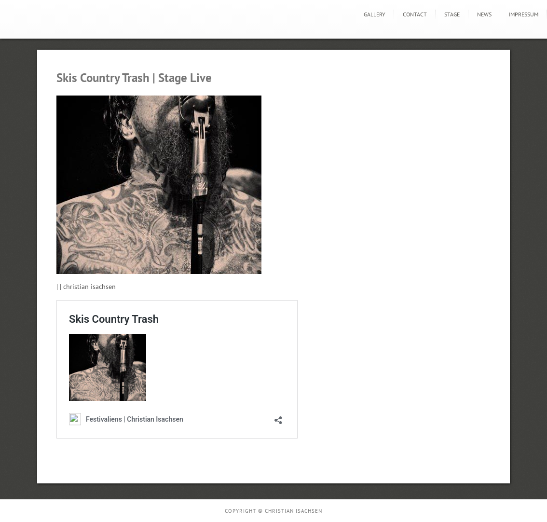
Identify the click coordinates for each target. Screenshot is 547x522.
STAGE (452, 14)
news (484, 14)
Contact (415, 14)
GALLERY (374, 14)
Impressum (523, 14)
